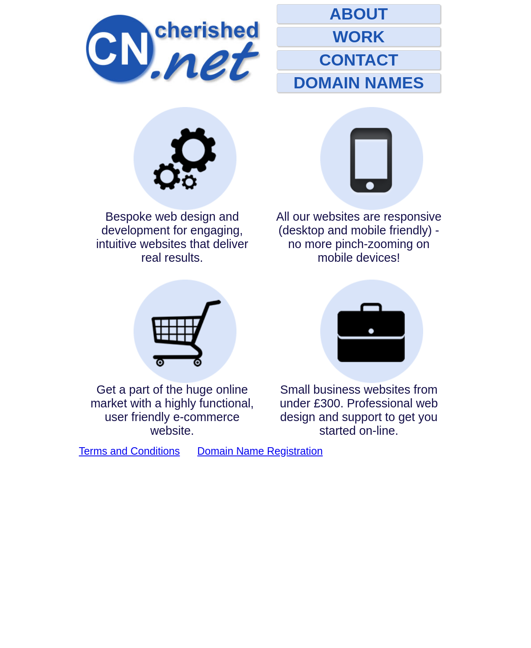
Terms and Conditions (129, 642)
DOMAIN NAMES (358, 82)
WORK (359, 36)
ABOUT (358, 14)
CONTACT (358, 60)
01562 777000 (222, 610)
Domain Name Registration (260, 642)
